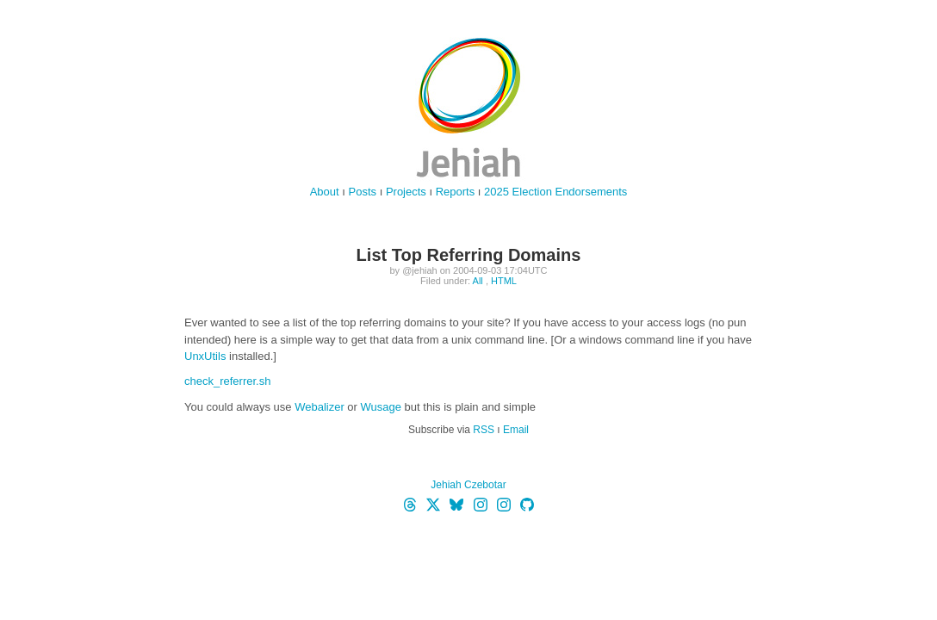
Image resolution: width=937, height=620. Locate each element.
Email (516, 430)
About (324, 191)
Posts (363, 191)
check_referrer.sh (227, 381)
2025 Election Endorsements (555, 191)
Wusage (381, 406)
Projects (406, 191)
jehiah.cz (468, 107)
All (478, 281)
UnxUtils (205, 356)
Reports (455, 191)
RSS (483, 430)
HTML (504, 281)
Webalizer (319, 406)
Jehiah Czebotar (468, 485)
